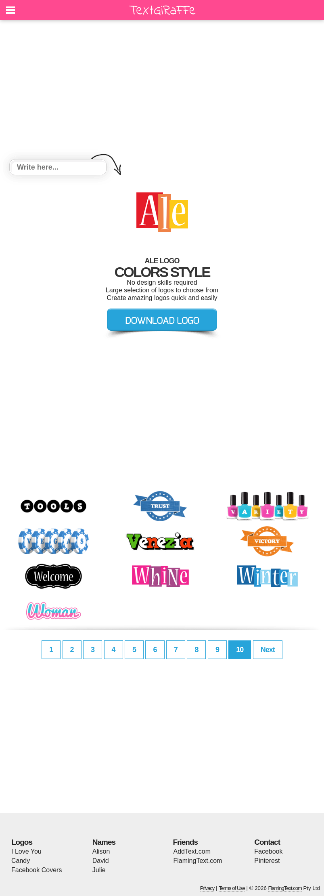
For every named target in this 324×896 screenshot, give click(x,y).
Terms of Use (232, 888)
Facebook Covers (36, 870)
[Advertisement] (162, 90)
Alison (101, 851)
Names (103, 842)
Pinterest (267, 860)
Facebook (268, 851)
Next (268, 650)
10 (239, 650)
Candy (20, 860)
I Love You (26, 851)
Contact (267, 842)
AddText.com (192, 851)
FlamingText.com (197, 860)
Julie (99, 870)
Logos (21, 842)
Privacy (207, 888)
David (100, 860)
